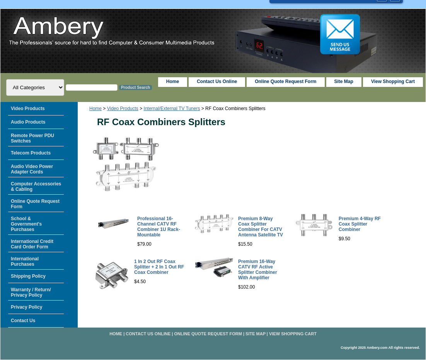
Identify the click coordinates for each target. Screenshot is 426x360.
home (172, 81)
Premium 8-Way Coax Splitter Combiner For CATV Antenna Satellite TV (260, 227)
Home (95, 108)
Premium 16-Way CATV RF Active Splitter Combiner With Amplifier (257, 269)
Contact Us (23, 320)
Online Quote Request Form (285, 81)
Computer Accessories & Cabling (36, 186)
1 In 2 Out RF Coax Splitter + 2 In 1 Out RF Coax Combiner (159, 267)
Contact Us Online (217, 81)
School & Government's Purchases (26, 224)
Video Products (122, 108)
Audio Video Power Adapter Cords (32, 169)
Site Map (255, 333)
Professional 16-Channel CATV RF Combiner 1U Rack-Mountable (158, 227)
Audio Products (28, 122)
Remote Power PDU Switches (32, 138)
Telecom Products (31, 153)
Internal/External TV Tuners (172, 108)
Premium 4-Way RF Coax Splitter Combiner (360, 224)
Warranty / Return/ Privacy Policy (31, 292)
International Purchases (25, 261)
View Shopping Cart (393, 81)
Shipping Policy (28, 276)
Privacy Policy (26, 307)
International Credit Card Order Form (32, 244)
